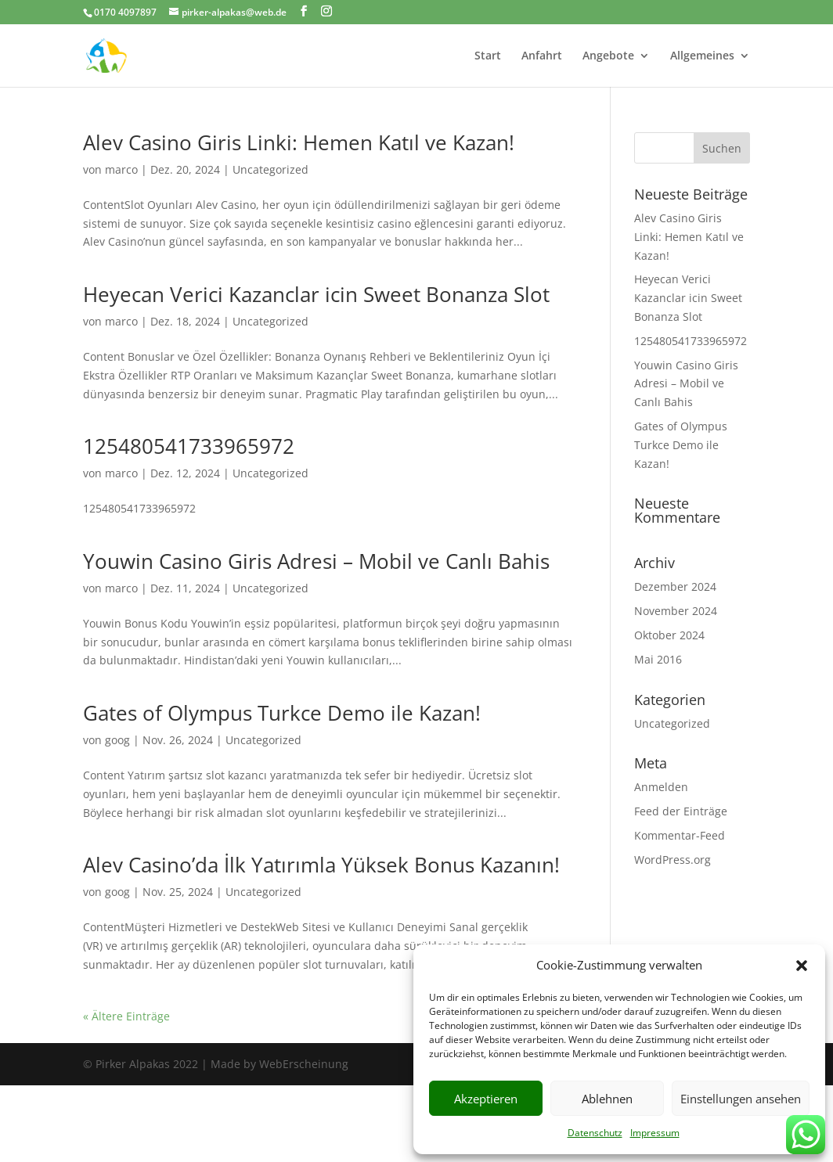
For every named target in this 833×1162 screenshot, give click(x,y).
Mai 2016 (658, 659)
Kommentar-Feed (679, 835)
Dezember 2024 (675, 586)
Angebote (608, 56)
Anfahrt (541, 56)
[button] (802, 965)
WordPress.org (672, 859)
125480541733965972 (188, 446)
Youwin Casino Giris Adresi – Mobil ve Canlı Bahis (316, 561)
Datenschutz (595, 1132)
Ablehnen (607, 1098)
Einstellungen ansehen (740, 1098)
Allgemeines (702, 56)
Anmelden (661, 786)
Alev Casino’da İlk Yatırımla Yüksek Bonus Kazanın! (321, 865)
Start (487, 56)
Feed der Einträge (680, 811)
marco (121, 169)
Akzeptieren (485, 1098)
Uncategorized (270, 169)
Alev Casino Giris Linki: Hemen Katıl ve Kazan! (298, 142)
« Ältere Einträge (126, 1016)
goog (117, 739)
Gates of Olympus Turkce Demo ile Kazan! (282, 713)
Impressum (655, 1132)
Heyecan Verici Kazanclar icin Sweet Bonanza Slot (316, 294)
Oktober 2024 (669, 635)
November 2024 (675, 610)
